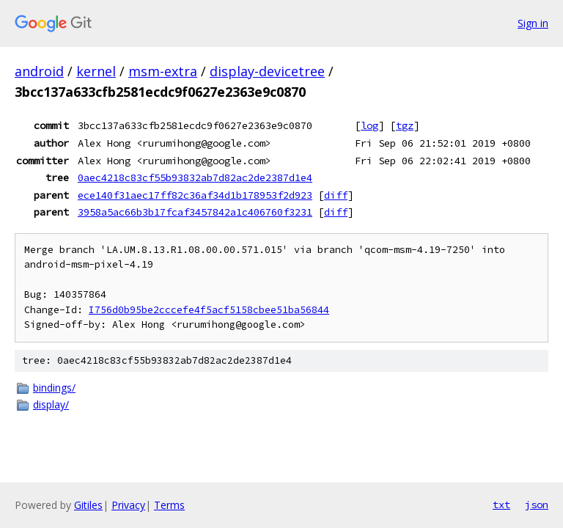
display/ (51, 404)
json (536, 504)
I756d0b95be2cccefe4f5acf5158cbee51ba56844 (209, 310)
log (369, 125)
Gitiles (88, 505)
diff (335, 195)
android (39, 71)
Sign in (533, 23)
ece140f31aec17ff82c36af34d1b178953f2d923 (195, 195)
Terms (169, 505)
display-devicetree (267, 71)
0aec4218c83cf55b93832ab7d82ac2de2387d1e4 (195, 177)
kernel (96, 71)
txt (501, 504)
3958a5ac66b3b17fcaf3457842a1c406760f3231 (195, 212)
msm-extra (162, 71)
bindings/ (54, 388)
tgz (404, 125)
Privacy (128, 505)
